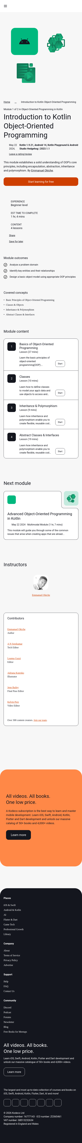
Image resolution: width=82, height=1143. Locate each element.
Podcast (7, 1012)
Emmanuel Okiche (42, 170)
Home (7, 102)
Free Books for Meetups (15, 1031)
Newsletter (9, 1022)
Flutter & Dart (10, 919)
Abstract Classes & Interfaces (39, 435)
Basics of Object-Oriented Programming (36, 346)
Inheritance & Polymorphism (38, 406)
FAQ (6, 986)
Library (7, 934)
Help (6, 981)
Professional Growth (14, 929)
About (7, 950)
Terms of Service (12, 955)
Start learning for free (41, 181)
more (67, 534)
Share (9, 235)
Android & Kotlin (12, 910)
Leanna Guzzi (14, 658)
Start (60, 363)
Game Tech (9, 924)
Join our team (40, 720)
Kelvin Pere (13, 702)
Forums (7, 1017)
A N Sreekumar (14, 644)
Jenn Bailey (13, 687)
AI (5, 915)
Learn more (18, 835)
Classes (24, 377)
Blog (6, 1027)
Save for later (13, 241)
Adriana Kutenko (15, 673)
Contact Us (9, 991)
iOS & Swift (10, 905)
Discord (7, 1007)
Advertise (8, 965)
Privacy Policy (11, 960)
